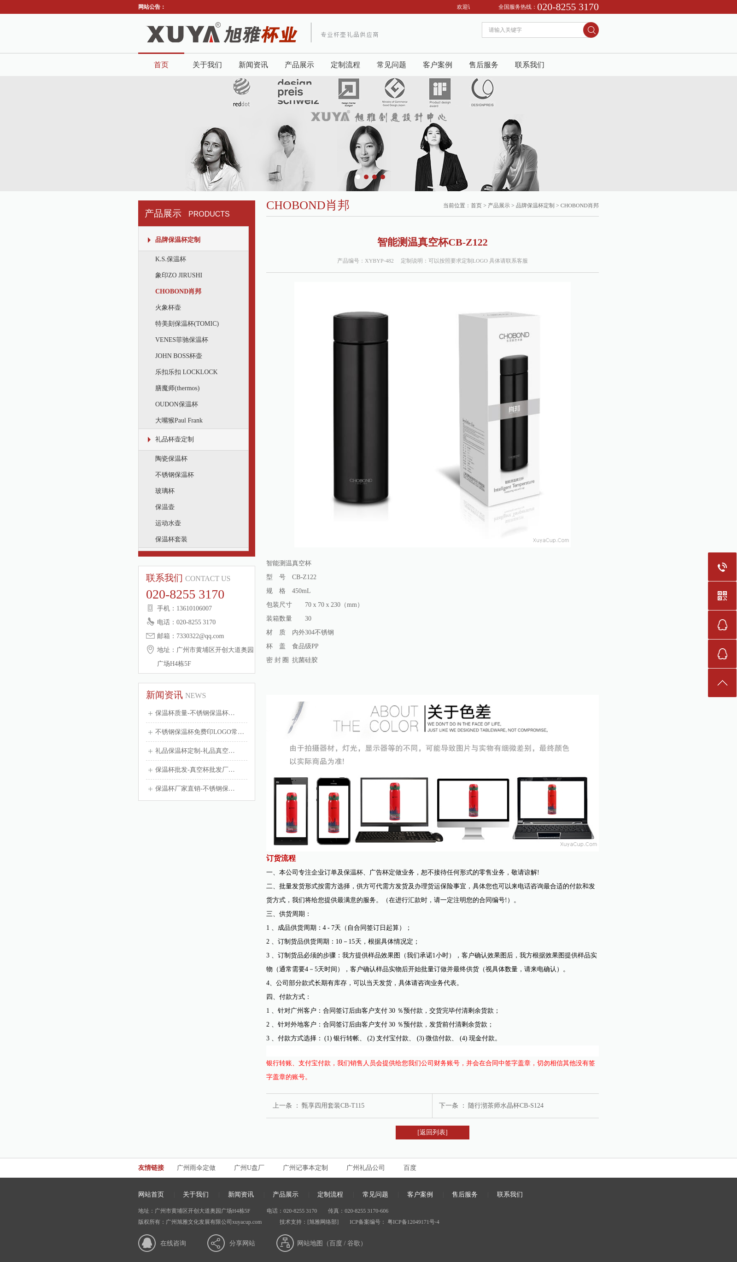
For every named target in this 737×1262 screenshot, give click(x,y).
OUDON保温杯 (176, 404)
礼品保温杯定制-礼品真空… (195, 750)
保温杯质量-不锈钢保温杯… (195, 713)
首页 (161, 65)
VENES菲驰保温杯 (181, 339)
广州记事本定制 (305, 1167)
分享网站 (242, 1243)
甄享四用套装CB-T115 (333, 1105)
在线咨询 (173, 1243)
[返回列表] (432, 1132)
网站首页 (151, 1194)
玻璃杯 (165, 490)
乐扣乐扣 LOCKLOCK (186, 372)
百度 (410, 1167)
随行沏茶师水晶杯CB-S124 (506, 1105)
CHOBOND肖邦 (178, 291)
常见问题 (391, 65)
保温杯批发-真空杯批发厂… (195, 769)
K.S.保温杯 (170, 259)
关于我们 (207, 65)
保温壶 (165, 507)
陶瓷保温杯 (171, 458)
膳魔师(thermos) (177, 388)
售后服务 (483, 65)
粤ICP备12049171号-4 (412, 1222)
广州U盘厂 (249, 1167)
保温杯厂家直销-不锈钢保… (195, 788)
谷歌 (353, 1243)
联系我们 (529, 65)
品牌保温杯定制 (177, 239)
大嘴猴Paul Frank (179, 420)
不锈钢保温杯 (174, 474)
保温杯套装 (171, 539)
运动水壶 (168, 523)
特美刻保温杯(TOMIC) (187, 323)
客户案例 (437, 65)
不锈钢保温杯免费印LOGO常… (199, 731)
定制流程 (345, 65)
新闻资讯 (253, 65)
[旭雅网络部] (323, 1222)
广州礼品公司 (365, 1167)
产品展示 (299, 65)
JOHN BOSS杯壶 (178, 355)
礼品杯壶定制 (174, 439)
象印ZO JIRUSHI (178, 275)
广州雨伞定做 (196, 1167)
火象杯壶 (168, 307)
